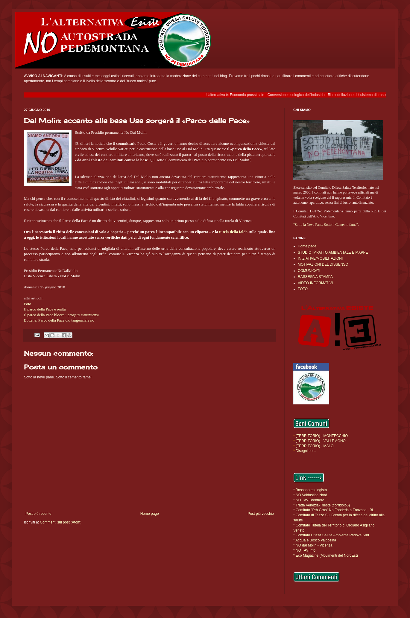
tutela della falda (233, 231)
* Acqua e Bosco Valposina (314, 540)
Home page (149, 514)
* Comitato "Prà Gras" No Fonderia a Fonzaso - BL (333, 510)
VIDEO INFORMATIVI (315, 283)
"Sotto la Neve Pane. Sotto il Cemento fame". (326, 225)
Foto (27, 304)
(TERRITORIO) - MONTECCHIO (321, 436)
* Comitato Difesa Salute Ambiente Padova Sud (331, 535)
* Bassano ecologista (310, 490)
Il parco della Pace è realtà (45, 309)
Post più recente (38, 514)
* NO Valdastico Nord (310, 495)
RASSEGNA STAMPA (315, 277)
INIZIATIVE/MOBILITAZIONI (320, 258)
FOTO (303, 289)
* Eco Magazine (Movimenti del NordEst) (325, 555)
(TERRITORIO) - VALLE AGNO (321, 441)
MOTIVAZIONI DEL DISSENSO (323, 264)
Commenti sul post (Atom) (60, 522)
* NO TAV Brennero (308, 500)
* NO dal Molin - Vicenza (312, 545)
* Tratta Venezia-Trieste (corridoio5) (321, 505)
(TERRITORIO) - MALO (314, 446)
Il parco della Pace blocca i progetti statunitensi (61, 315)
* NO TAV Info (304, 550)
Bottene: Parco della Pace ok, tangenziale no (59, 320)
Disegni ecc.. (306, 451)
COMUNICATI (309, 271)
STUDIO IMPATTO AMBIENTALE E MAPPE (333, 252)
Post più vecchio (261, 514)
